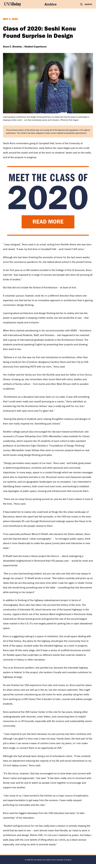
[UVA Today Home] (12, 4)
